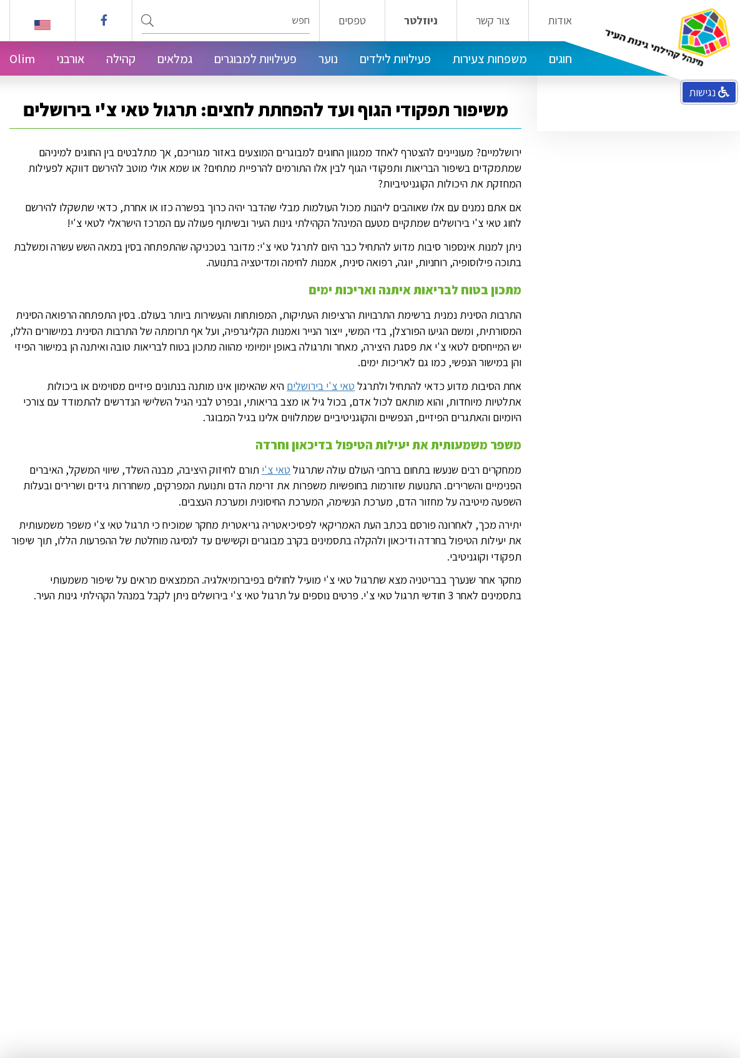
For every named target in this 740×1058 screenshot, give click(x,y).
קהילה (121, 58)
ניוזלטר (421, 20)
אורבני (70, 58)
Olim (22, 58)
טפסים (352, 20)
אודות (560, 20)
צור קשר (493, 20)
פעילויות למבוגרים (255, 58)
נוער (328, 58)
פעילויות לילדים (395, 58)
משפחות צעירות (490, 58)
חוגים (560, 58)
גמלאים (174, 58)
